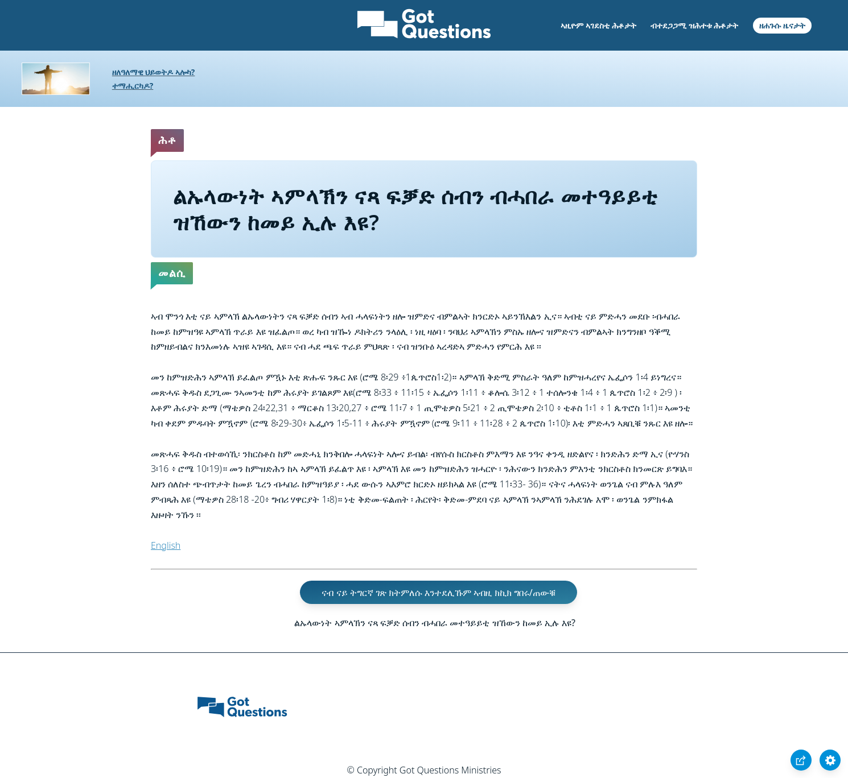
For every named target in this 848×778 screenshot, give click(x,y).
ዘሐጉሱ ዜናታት (782, 25)
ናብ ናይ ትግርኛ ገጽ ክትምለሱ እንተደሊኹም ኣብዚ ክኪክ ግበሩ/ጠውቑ (438, 592)
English (165, 545)
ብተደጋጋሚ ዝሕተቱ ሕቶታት (694, 25)
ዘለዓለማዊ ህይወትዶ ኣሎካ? (153, 72)
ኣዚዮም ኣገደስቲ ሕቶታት (598, 25)
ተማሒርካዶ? (132, 85)
